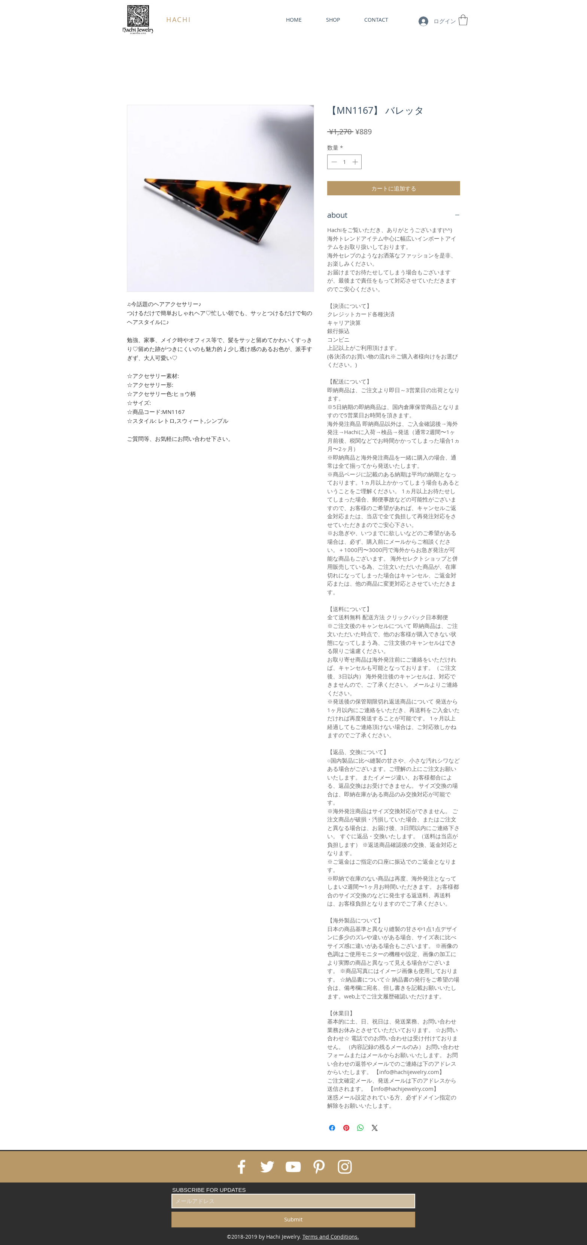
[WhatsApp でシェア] (360, 1127)
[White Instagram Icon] (344, 1166)
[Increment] (356, 162)
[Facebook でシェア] (332, 1127)
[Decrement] (333, 162)
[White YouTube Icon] (293, 1166)
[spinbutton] (344, 162)
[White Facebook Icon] (241, 1166)
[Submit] (293, 1219)
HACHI (178, 19)
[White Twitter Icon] (267, 1166)
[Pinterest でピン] (346, 1127)
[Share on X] (374, 1127)
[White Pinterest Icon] (319, 1166)
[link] (463, 20)
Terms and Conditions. (330, 1236)
